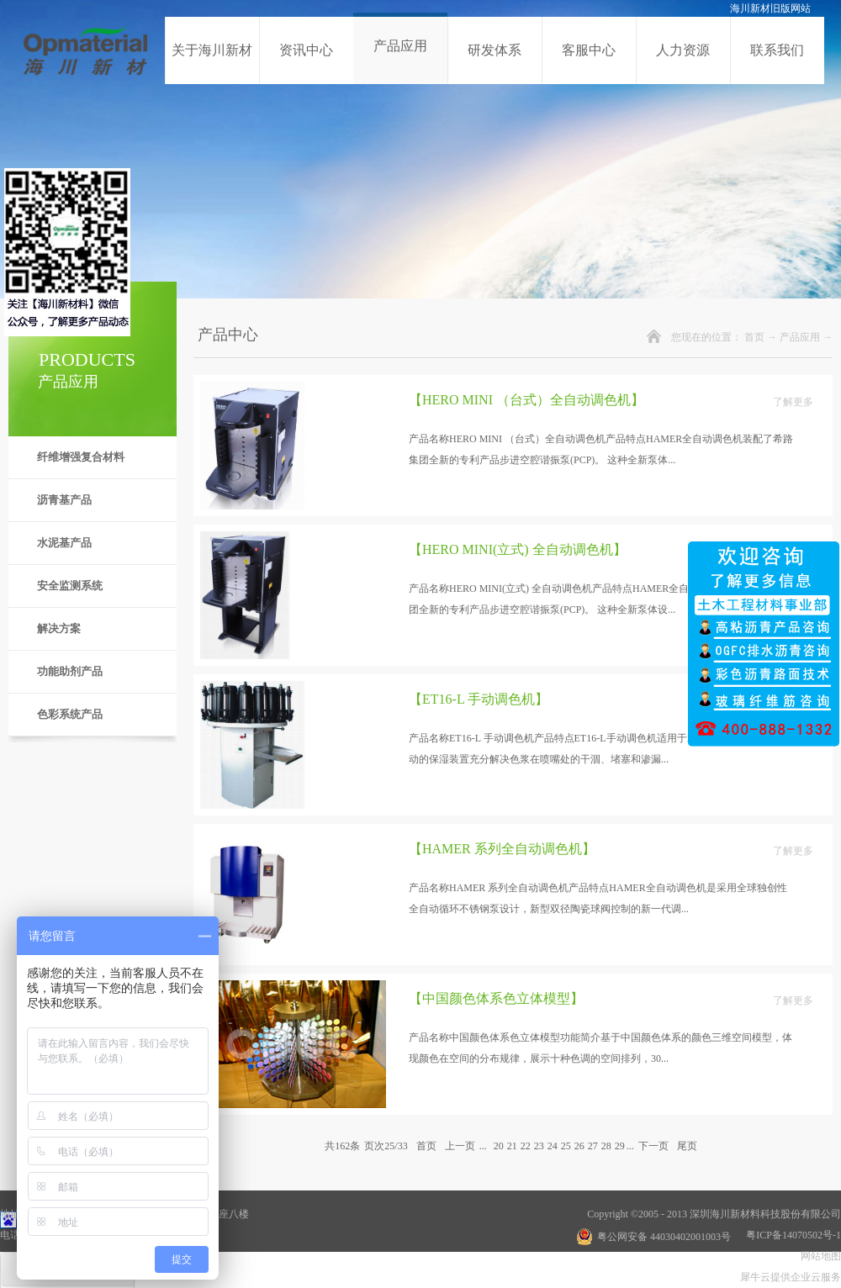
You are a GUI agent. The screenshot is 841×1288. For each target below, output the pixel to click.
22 (526, 1146)
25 (566, 1146)
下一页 (653, 1146)
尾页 (687, 1146)
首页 (754, 337)
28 (606, 1146)
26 (579, 1146)
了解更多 (793, 402)
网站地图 (818, 1256)
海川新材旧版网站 (770, 8)
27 (593, 1146)
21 (512, 1146)
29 (620, 1146)
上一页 (460, 1146)
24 (552, 1146)
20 (499, 1146)
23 (539, 1146)
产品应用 (800, 337)
